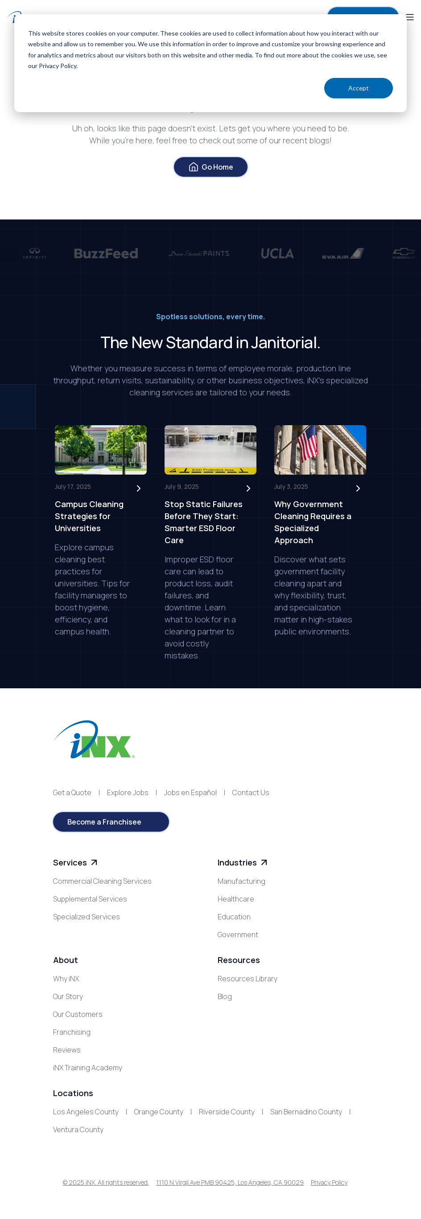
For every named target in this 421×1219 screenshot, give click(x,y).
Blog (225, 996)
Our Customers (78, 1014)
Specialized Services (86, 917)
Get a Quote (72, 792)
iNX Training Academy (87, 1068)
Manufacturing (241, 881)
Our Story (68, 996)
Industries (243, 862)
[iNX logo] (94, 739)
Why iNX (66, 978)
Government (238, 934)
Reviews (67, 1050)
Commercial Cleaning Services (102, 881)
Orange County (158, 1112)
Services (76, 862)
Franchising (72, 1032)
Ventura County (78, 1129)
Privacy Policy (329, 1182)
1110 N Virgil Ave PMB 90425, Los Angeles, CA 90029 (230, 1182)
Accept (358, 88)
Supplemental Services (90, 899)
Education (234, 917)
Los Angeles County (86, 1112)
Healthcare (236, 899)
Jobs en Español (190, 792)
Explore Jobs (128, 792)
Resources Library (247, 978)
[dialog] (210, 63)
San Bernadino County (306, 1112)
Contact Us (250, 792)
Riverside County (227, 1112)
